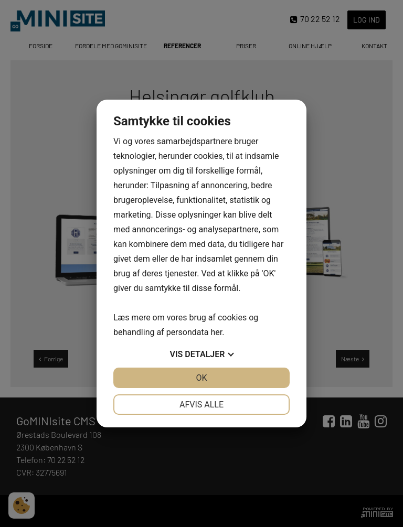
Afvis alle (201, 405)
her (216, 332)
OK (201, 378)
